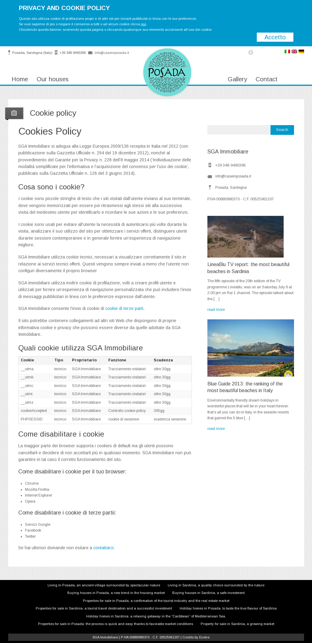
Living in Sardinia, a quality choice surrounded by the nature (216, 585)
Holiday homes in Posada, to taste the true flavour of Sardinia (228, 608)
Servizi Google (37, 524)
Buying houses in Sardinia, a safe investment (208, 593)
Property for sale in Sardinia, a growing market (237, 624)
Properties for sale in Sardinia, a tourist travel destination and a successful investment (104, 608)
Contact (267, 79)
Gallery (237, 79)
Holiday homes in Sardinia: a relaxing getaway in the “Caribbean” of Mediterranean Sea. (156, 616)
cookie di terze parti (124, 308)
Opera (30, 501)
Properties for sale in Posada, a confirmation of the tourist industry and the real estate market (156, 601)
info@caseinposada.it (112, 52)
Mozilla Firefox (37, 489)
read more (216, 309)
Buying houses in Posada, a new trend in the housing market (116, 593)
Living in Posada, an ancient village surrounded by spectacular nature (104, 585)
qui (143, 24)
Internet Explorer (38, 495)
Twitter (30, 536)
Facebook (33, 530)
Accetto (275, 37)
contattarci (103, 547)
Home (20, 79)
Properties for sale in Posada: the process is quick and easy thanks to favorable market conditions (115, 624)
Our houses (53, 79)
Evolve (204, 637)
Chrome (32, 483)
